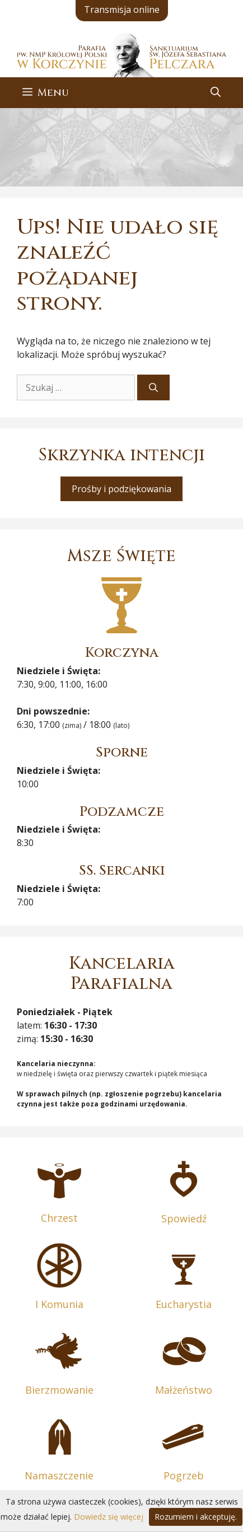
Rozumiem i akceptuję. (196, 1516)
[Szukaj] (153, 387)
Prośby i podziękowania (121, 489)
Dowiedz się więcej (108, 1516)
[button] (215, 92)
